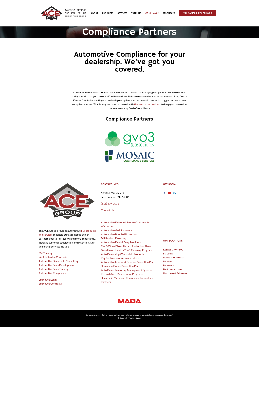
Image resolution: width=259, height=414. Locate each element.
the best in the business (147, 104)
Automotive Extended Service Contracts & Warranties (125, 224)
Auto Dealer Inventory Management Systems (126, 269)
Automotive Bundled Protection (119, 234)
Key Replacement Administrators (120, 258)
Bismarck (168, 265)
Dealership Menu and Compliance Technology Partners (127, 279)
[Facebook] (164, 193)
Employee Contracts (50, 283)
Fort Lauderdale (172, 269)
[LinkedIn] (174, 193)
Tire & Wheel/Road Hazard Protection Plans (126, 246)
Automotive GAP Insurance (116, 230)
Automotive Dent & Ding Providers (121, 242)
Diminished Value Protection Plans (120, 266)
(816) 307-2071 (110, 203)
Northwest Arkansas (175, 273)
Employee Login (48, 279)
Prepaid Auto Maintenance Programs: (122, 273)
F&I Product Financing (113, 238)
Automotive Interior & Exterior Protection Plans (128, 262)
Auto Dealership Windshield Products (122, 254)
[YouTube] (169, 193)
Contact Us (107, 210)
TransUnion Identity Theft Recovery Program (126, 250)
